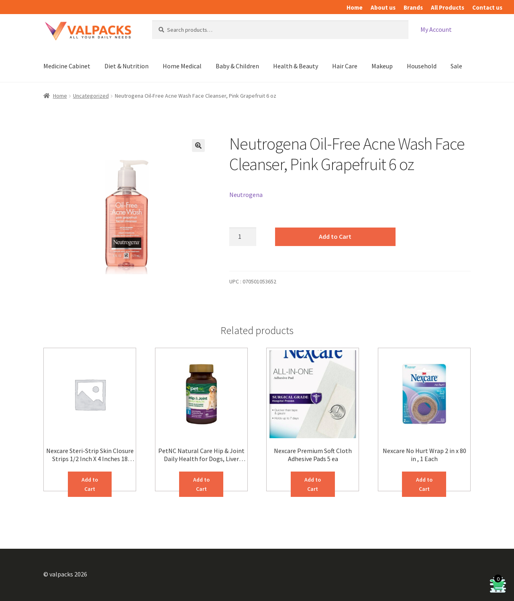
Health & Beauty (295, 66)
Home (355, 7)
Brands (413, 7)
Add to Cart (335, 236)
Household (421, 66)
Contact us (487, 7)
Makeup (382, 66)
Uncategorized (91, 95)
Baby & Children (237, 66)
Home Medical (182, 66)
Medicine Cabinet (66, 66)
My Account (436, 29)
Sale (456, 66)
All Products (447, 7)
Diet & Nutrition (126, 66)
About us (383, 7)
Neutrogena (246, 195)
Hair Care (344, 66)
